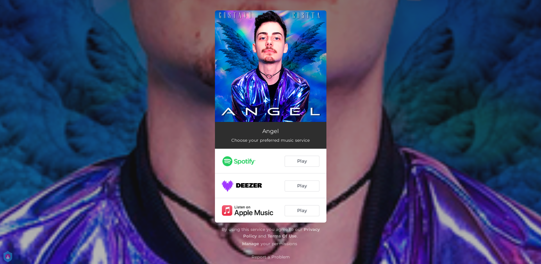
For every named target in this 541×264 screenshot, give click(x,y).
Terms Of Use (282, 236)
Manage (250, 243)
